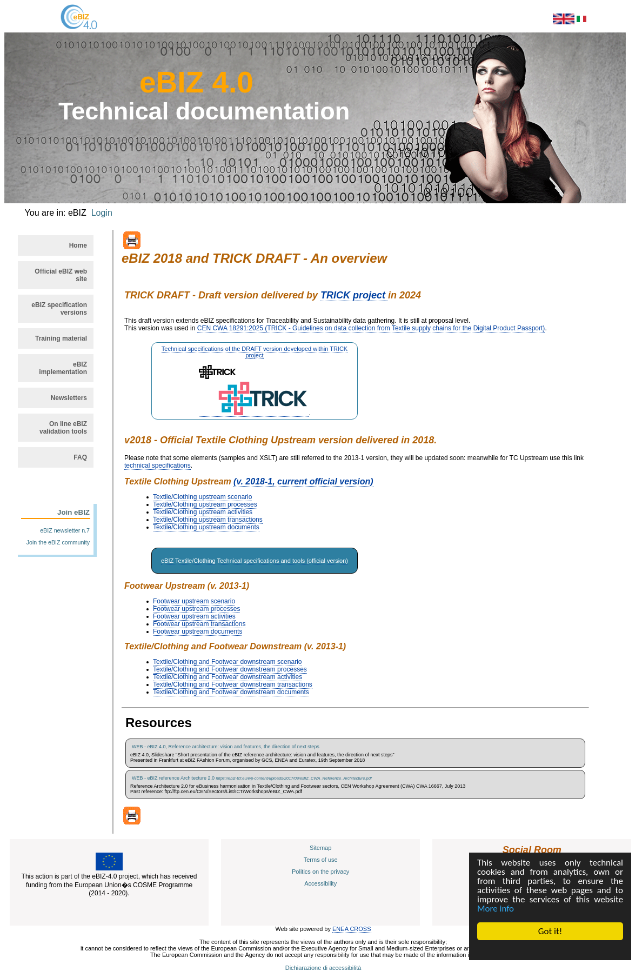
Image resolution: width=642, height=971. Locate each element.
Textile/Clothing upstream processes (205, 504)
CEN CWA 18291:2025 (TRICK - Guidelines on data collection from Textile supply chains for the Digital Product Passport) (371, 328)
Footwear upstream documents (197, 631)
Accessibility (320, 883)
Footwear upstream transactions (199, 624)
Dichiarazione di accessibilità (323, 968)
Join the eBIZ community (58, 542)
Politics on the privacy (320, 871)
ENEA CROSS (351, 929)
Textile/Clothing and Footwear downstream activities (227, 677)
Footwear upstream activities (194, 616)
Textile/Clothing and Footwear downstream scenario (227, 662)
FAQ (80, 457)
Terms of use (321, 859)
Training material (61, 338)
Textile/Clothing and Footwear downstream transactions (232, 684)
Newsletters (69, 398)
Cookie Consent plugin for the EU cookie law (550, 950)
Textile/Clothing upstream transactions (208, 519)
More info (495, 908)
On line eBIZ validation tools (63, 427)
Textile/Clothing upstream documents (206, 527)
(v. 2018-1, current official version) (303, 481)
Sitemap (320, 847)
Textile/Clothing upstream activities (202, 512)
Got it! (550, 931)
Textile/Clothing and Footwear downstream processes (230, 669)
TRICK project (354, 295)
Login (101, 212)
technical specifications (157, 465)
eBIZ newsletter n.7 (65, 530)
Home (78, 245)
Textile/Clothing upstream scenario (202, 497)
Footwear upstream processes (196, 609)
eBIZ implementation (63, 368)
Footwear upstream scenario (194, 601)
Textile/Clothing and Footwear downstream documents (231, 692)
